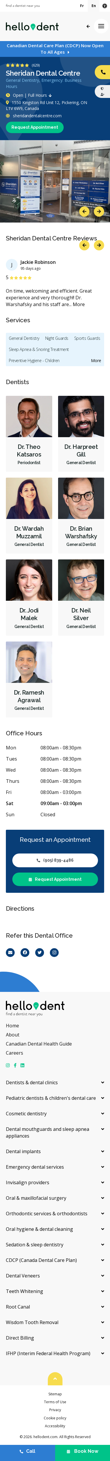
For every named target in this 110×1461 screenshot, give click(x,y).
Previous (84, 211)
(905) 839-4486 (55, 860)
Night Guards (56, 338)
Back (88, 26)
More (79, 304)
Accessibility (55, 1425)
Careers (14, 1053)
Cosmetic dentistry (26, 1113)
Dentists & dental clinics (32, 1082)
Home (12, 1025)
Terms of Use (55, 1401)
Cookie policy (55, 1418)
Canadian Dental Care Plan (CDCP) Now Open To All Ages (55, 49)
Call (27, 1451)
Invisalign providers (27, 1182)
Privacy (55, 1409)
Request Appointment (34, 127)
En (94, 5)
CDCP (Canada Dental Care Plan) (41, 1260)
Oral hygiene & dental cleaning (39, 1229)
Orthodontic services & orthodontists (46, 1213)
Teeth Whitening (24, 1291)
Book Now (82, 1451)
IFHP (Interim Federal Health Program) (48, 1353)
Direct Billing (20, 1338)
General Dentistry (24, 338)
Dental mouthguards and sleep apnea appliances (47, 1132)
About (12, 1034)
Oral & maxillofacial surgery (36, 1198)
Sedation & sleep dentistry (34, 1244)
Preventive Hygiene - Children (34, 360)
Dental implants (23, 1151)
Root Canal (18, 1307)
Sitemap (55, 1394)
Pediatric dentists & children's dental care (51, 1098)
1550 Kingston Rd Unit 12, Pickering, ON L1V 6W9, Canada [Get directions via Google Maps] (46, 105)
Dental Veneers (23, 1275)
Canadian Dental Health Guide (39, 1044)
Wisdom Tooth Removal (32, 1322)
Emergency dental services (35, 1167)
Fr (82, 5)
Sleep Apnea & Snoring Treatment (39, 349)
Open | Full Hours (30, 95)
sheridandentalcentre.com (34, 115)
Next (99, 211)
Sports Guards (87, 338)
